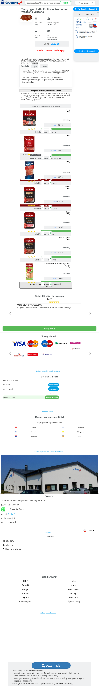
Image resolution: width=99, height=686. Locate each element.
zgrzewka (40, 175)
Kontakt (48, 604)
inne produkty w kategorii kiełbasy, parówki (46, 91)
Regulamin (8, 616)
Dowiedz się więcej (87, 51)
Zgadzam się (51, 665)
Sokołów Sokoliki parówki (45, 321)
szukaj (65, 2)
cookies (33, 670)
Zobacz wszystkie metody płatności (48, 443)
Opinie (44, 66)
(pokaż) (11, 585)
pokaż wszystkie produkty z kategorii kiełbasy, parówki (45, 356)
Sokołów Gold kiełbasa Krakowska (46, 106)
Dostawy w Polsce (48, 483)
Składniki (25, 66)
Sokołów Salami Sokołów (46, 142)
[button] (10, 390)
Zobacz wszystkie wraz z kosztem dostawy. (48, 523)
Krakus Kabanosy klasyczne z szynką (45, 179)
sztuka (29, 175)
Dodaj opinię (49, 400)
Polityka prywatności (12, 620)
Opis (35, 66)
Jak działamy (8, 612)
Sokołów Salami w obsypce (46, 214)
